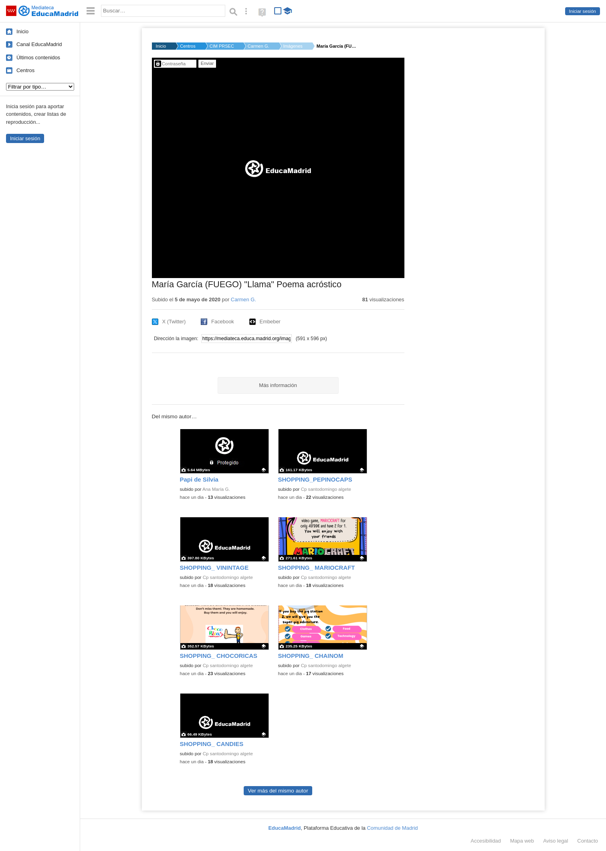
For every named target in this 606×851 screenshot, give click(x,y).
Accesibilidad (486, 841)
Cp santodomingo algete (326, 489)
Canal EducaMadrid (39, 44)
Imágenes (293, 46)
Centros (25, 70)
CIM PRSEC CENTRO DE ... (222, 46)
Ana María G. (216, 489)
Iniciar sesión (582, 11)
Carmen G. (258, 46)
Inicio (22, 31)
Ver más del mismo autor (278, 791)
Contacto (587, 841)
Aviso (555, 841)
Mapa (522, 841)
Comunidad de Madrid (392, 828)
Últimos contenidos (38, 57)
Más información (278, 385)
